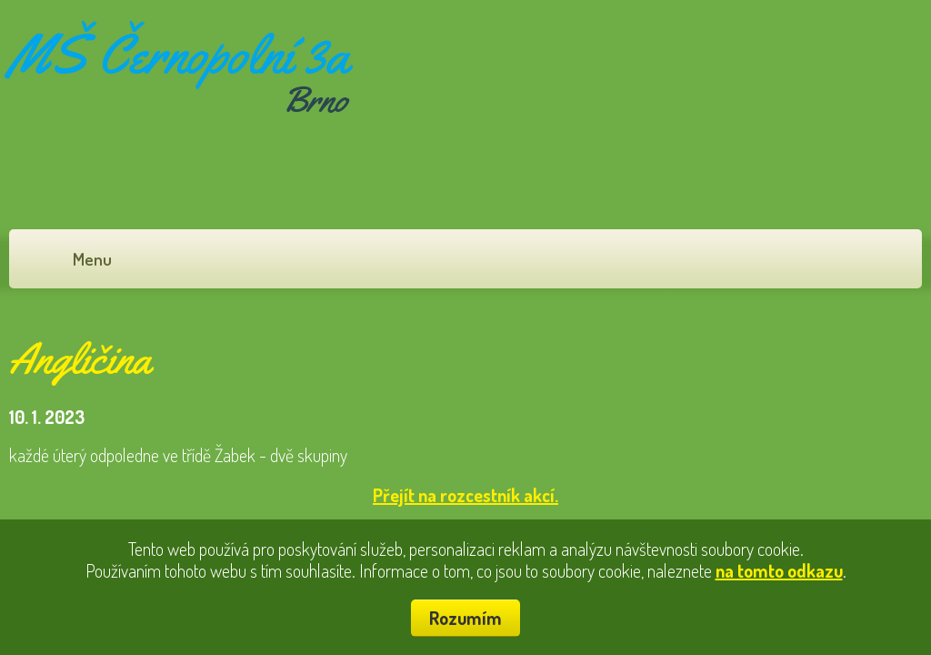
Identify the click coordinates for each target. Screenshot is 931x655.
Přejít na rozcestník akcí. (465, 495)
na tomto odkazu (779, 570)
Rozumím (465, 618)
